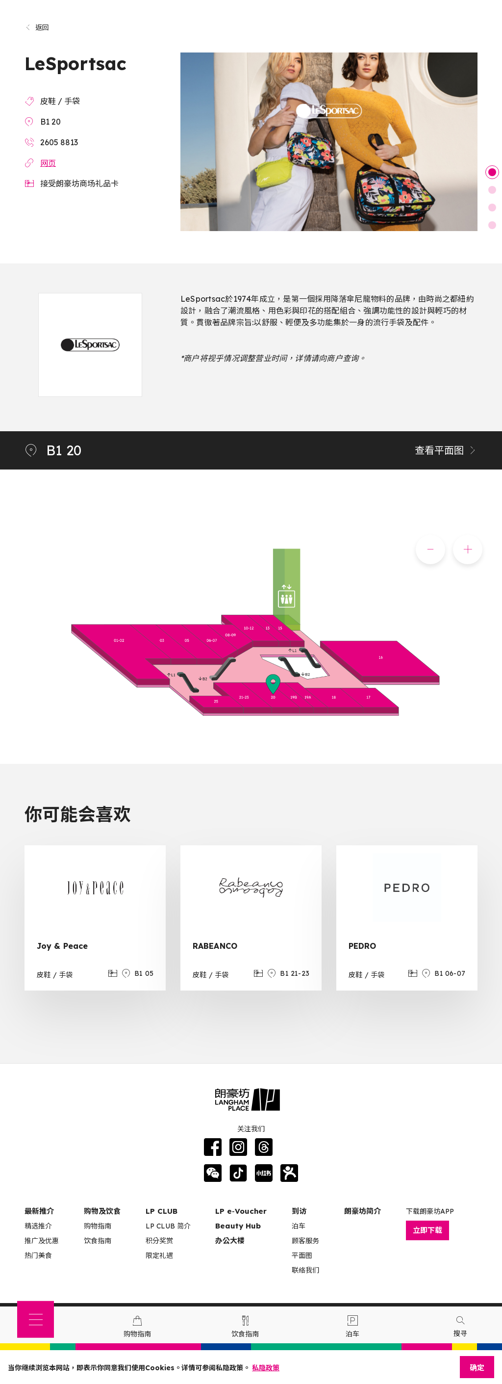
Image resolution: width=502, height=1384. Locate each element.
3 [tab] (492, 207)
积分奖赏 (159, 1240)
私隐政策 (265, 1367)
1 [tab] (492, 172)
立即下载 (427, 1230)
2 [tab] (492, 190)
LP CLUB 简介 (168, 1226)
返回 (37, 27)
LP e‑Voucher (241, 1211)
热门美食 (38, 1255)
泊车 (298, 1226)
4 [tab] (492, 225)
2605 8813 (59, 142)
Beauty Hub (238, 1225)
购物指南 (97, 1226)
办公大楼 (230, 1240)
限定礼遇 (159, 1255)
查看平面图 (446, 450)
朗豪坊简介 (362, 1211)
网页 (48, 163)
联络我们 (305, 1270)
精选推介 (38, 1226)
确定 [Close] (477, 1367)
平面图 (302, 1255)
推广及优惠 (42, 1240)
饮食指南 (97, 1240)
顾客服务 (305, 1240)
